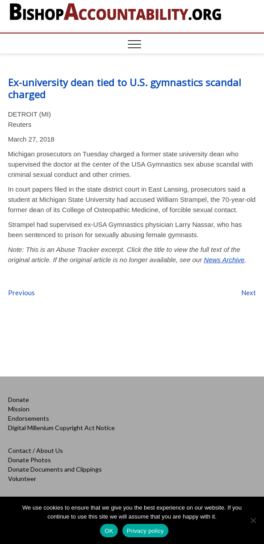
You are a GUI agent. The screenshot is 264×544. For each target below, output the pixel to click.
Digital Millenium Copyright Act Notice (61, 427)
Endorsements (28, 418)
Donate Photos (29, 460)
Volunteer (22, 478)
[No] (252, 520)
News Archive (224, 260)
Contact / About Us (35, 450)
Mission (18, 409)
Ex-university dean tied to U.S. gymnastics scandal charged (124, 88)
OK (109, 530)
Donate (18, 399)
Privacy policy (145, 530)
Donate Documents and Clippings (55, 469)
